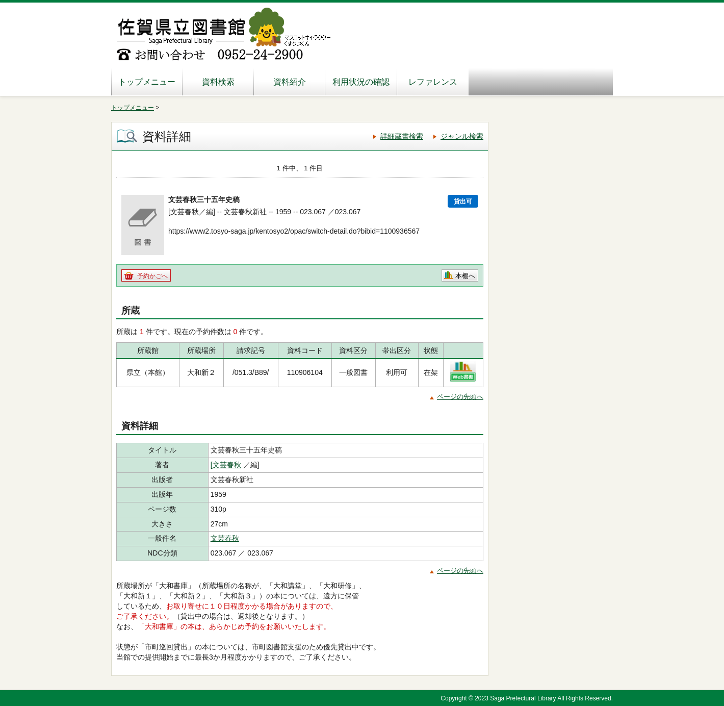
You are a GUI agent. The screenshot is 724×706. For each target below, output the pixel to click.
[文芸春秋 (226, 465)
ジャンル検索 (462, 136)
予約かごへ (152, 276)
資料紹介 (289, 82)
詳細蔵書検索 (401, 136)
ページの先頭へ (460, 396)
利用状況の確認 (361, 82)
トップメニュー (146, 82)
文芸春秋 (225, 538)
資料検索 (218, 82)
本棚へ (465, 276)
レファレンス (432, 82)
